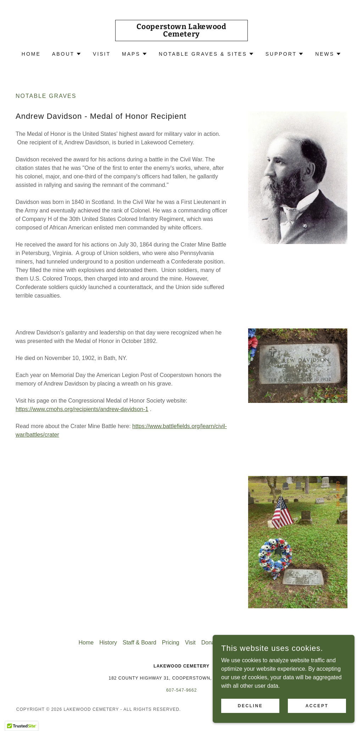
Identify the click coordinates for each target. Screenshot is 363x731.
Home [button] (86, 642)
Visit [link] (102, 54)
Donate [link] (210, 642)
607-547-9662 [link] (181, 690)
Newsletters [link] (270, 642)
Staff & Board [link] (139, 642)
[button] (67, 54)
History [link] (108, 642)
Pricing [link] (170, 642)
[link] (181, 35)
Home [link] (31, 54)
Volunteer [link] (237, 642)
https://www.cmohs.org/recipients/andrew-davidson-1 (82, 409)
